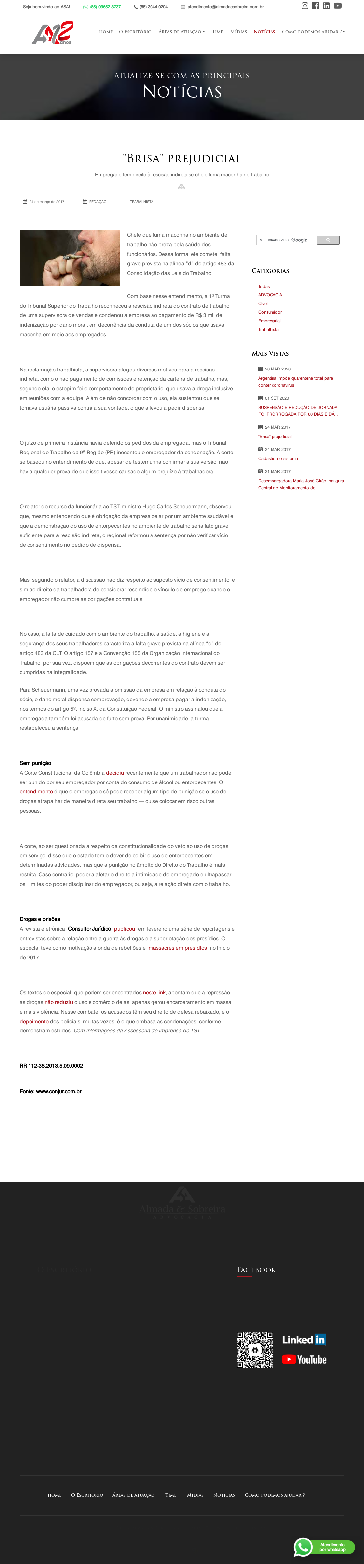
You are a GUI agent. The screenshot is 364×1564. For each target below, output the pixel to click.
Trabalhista (268, 329)
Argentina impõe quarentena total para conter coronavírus (295, 381)
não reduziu (59, 1002)
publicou (124, 929)
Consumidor (270, 312)
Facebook (315, 5)
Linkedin (326, 5)
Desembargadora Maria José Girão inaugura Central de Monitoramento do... (301, 484)
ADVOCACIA (270, 294)
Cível (263, 303)
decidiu (115, 773)
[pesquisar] (284, 240)
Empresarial (269, 320)
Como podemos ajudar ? (304, 32)
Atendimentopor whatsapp (332, 1547)
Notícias (256, 32)
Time (209, 32)
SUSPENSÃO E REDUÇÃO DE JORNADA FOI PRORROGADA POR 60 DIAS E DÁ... (298, 411)
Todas (264, 286)
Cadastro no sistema (278, 458)
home (97, 32)
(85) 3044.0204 (153, 6)
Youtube (338, 5)
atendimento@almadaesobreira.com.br (226, 6)
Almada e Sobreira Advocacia (54, 32)
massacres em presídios (178, 948)
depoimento (34, 1021)
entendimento (36, 791)
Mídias (230, 32)
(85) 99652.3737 (105, 6)
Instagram (305, 5)
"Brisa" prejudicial (275, 436)
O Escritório (127, 32)
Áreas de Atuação (172, 32)
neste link (154, 992)
